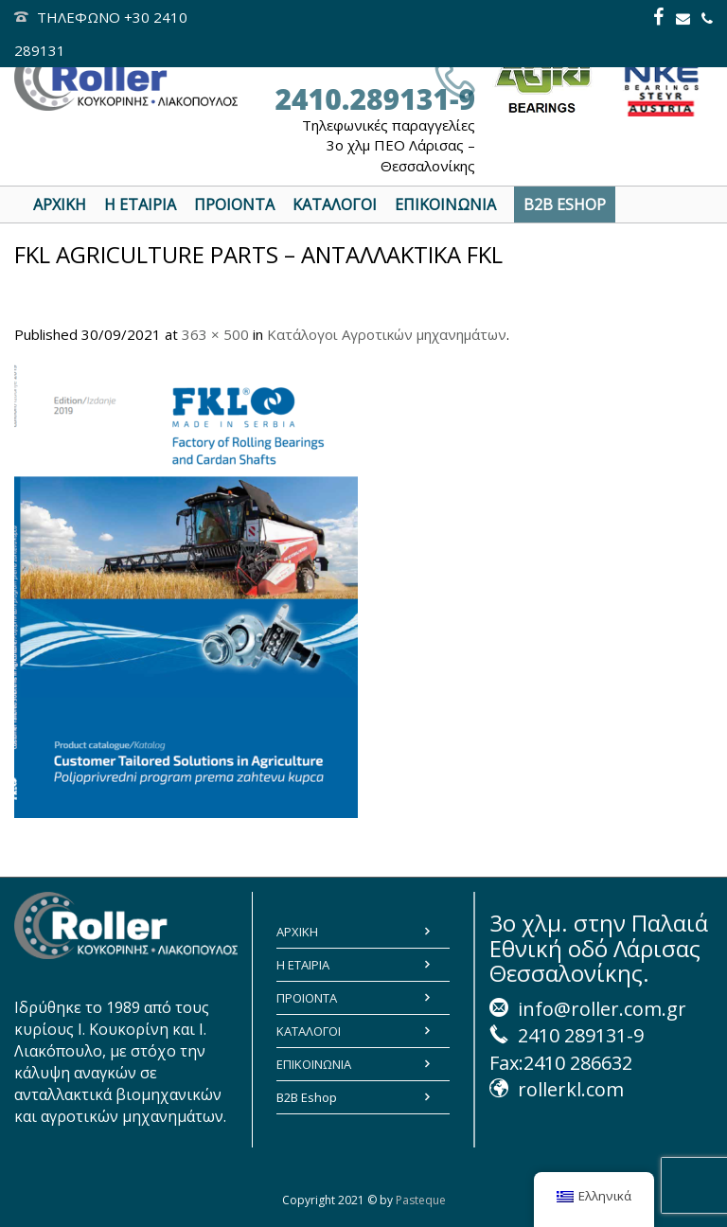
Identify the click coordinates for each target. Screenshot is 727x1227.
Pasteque (421, 1200)
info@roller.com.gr (602, 1009)
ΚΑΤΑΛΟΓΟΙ (308, 1031)
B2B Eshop (306, 1097)
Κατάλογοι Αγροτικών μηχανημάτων (386, 334)
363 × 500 (215, 334)
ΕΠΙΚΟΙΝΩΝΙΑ (313, 1064)
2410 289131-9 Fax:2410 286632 (566, 1049)
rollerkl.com (571, 1089)
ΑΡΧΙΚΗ (297, 931)
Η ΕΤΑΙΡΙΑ (302, 964)
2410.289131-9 (375, 99)
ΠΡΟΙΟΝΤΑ (306, 997)
